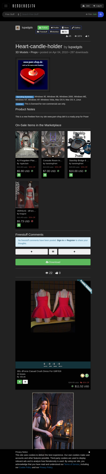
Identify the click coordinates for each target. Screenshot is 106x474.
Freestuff (42, 32)
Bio (64, 32)
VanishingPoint (51, 164)
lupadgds (75, 47)
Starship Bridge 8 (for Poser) (83, 160)
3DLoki (22, 377)
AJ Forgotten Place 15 (28, 160)
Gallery (76, 28)
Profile (55, 28)
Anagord (22, 214)
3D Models (21, 52)
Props (34, 52)
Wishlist (54, 32)
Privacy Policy (46, 467)
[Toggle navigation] (5, 5)
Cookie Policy (25, 467)
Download (53, 262)
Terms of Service (72, 464)
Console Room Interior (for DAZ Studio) (62, 160)
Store (65, 28)
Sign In (60, 240)
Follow (43, 28)
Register (71, 240)
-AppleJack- (24, 164)
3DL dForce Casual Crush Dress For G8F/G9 (39, 371)
